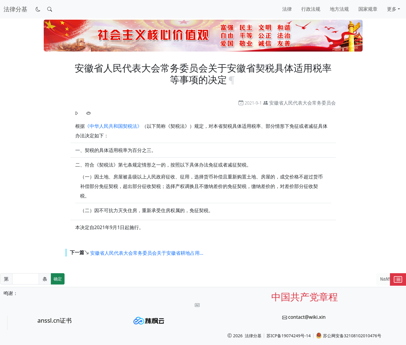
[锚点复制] (231, 79)
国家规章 (367, 9)
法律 (287, 9)
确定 (58, 279)
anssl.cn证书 (54, 320)
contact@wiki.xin (307, 317)
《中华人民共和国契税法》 (113, 126)
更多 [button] (391, 9)
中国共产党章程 (304, 296)
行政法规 (310, 9)
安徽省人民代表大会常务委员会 (302, 103)
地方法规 (339, 9)
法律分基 (253, 335)
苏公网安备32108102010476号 (348, 335)
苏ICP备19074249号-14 (289, 335)
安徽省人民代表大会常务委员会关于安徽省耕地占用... (146, 253)
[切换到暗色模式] (38, 9)
